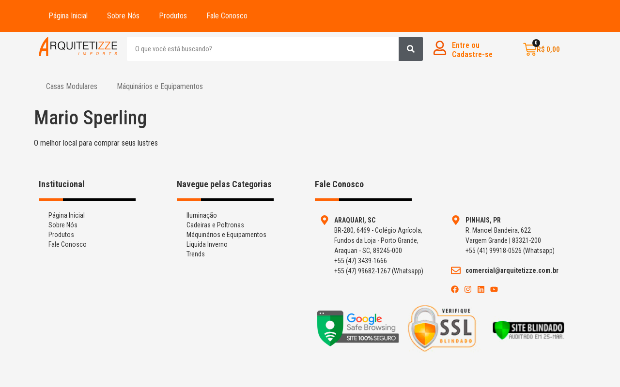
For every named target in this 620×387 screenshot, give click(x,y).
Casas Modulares (71, 86)
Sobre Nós (123, 15)
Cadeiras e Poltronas (215, 225)
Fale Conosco (227, 15)
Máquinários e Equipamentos (160, 86)
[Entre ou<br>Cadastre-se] (440, 48)
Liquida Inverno (207, 244)
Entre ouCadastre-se (472, 50)
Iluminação (201, 215)
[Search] (411, 49)
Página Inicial (68, 15)
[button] (74, 86)
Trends (195, 254)
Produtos (173, 15)
